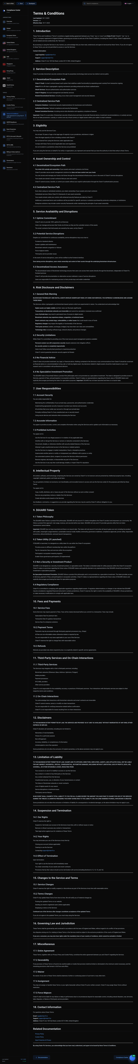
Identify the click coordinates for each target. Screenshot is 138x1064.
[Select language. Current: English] (129, 3)
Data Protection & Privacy (43, 1040)
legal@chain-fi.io (50, 55)
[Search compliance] (101, 3)
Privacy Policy (39, 1034)
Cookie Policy (39, 1037)
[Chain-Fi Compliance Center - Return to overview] (14, 11)
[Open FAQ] (132, 1058)
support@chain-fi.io (47, 58)
